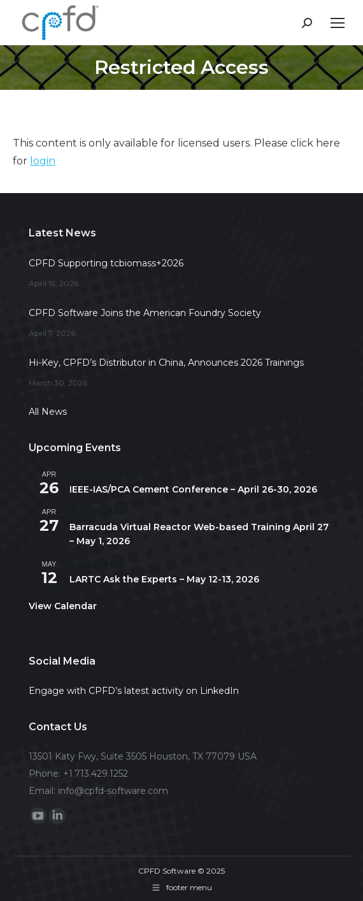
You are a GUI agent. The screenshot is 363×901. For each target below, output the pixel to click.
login (42, 161)
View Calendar (63, 606)
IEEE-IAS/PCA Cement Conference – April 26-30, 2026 (193, 489)
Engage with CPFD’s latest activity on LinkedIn (134, 690)
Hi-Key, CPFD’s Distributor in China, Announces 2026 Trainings (166, 362)
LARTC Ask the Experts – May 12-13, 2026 (164, 579)
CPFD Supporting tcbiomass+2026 (106, 263)
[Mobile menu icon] (337, 23)
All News (48, 411)
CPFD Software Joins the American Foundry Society (145, 313)
